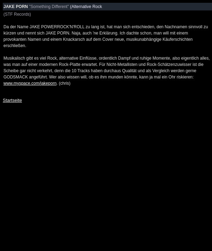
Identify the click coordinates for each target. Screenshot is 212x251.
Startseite (12, 100)
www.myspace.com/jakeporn (29, 83)
